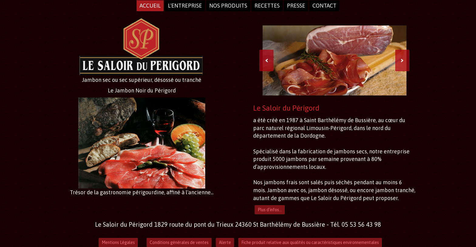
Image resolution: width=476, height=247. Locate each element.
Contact (324, 5)
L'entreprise (185, 5)
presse (296, 5)
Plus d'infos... (270, 209)
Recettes (267, 5)
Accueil (150, 5)
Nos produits (228, 5)
